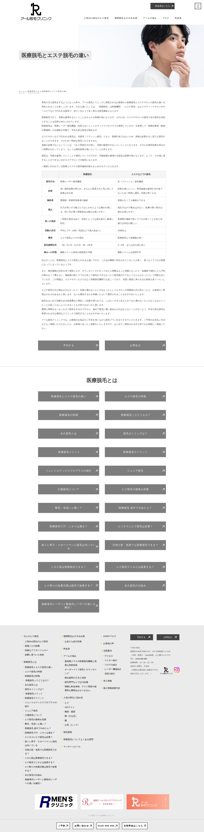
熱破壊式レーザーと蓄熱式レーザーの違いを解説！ (69, 606)
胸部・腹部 (70, 711)
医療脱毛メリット (68, 452)
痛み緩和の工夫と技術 (75, 677)
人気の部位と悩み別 (73, 697)
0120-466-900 (106, 825)
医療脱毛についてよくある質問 (78, 739)
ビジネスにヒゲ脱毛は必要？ (135, 526)
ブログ (165, 18)
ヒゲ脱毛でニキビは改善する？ (135, 567)
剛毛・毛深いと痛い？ (68, 508)
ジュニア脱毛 (135, 470)
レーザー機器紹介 (112, 669)
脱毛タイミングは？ (135, 433)
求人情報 (107, 681)
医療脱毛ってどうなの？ (135, 415)
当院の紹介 (109, 673)
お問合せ (135, 345)
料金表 (178, 18)
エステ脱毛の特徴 (135, 396)
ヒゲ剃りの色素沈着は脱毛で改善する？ (68, 585)
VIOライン (70, 707)
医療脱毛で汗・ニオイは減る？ (69, 526)
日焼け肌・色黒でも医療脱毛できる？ (135, 545)
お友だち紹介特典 (73, 641)
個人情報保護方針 (111, 688)
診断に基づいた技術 (34, 654)
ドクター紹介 (110, 660)
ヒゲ (67, 703)
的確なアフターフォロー (36, 650)
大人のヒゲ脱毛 (31, 636)
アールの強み (150, 18)
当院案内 (107, 650)
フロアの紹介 (110, 665)
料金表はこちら (162, 6)
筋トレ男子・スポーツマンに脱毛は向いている (69, 547)
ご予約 (61, 825)
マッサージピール (72, 746)
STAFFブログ (109, 636)
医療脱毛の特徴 (68, 415)
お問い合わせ (81, 825)
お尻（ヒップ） (72, 725)
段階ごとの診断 (32, 646)
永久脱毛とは (69, 433)
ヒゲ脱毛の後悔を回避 (135, 489)
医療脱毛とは (30, 662)
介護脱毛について (68, 489)
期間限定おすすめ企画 (126, 18)
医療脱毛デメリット (135, 452)
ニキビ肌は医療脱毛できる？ (68, 567)
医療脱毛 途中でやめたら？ (135, 508)
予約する (68, 345)
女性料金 (133, 825)
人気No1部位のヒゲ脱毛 (96, 18)
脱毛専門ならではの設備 (76, 682)
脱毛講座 (68, 732)
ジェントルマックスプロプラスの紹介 (69, 470)
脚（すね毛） (71, 716)
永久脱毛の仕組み (135, 585)
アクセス (108, 656)
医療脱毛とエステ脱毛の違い (68, 396)
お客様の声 (108, 643)
